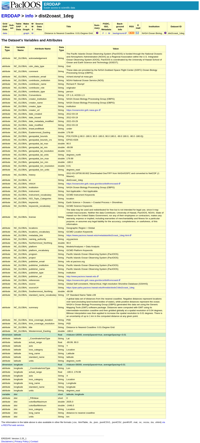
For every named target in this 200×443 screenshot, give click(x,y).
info (29, 15)
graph (26, 33)
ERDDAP (10, 15)
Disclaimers (7, 441)
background (120, 33)
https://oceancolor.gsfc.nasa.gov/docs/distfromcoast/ (93, 183)
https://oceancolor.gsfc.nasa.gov (83, 110)
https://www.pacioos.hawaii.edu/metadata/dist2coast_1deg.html (99, 235)
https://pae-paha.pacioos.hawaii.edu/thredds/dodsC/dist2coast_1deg (100, 287)
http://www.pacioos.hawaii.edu (82, 276)
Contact (34, 441)
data (5, 33)
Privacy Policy (22, 441)
